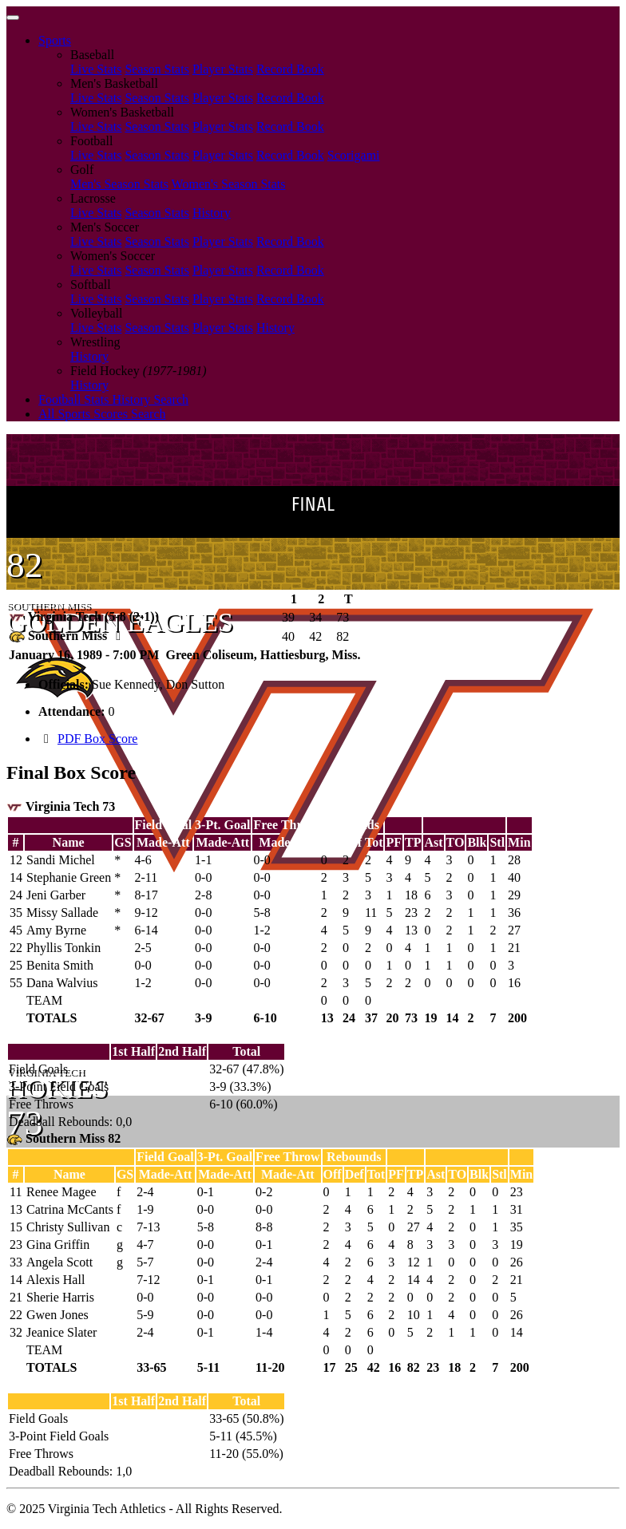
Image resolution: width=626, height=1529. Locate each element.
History (211, 212)
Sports (54, 40)
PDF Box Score (97, 738)
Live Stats (95, 69)
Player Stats (222, 69)
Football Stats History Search (113, 399)
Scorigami (353, 155)
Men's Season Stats (119, 184)
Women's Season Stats (229, 184)
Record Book (290, 69)
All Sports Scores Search (102, 414)
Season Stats (156, 69)
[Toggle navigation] (12, 17)
